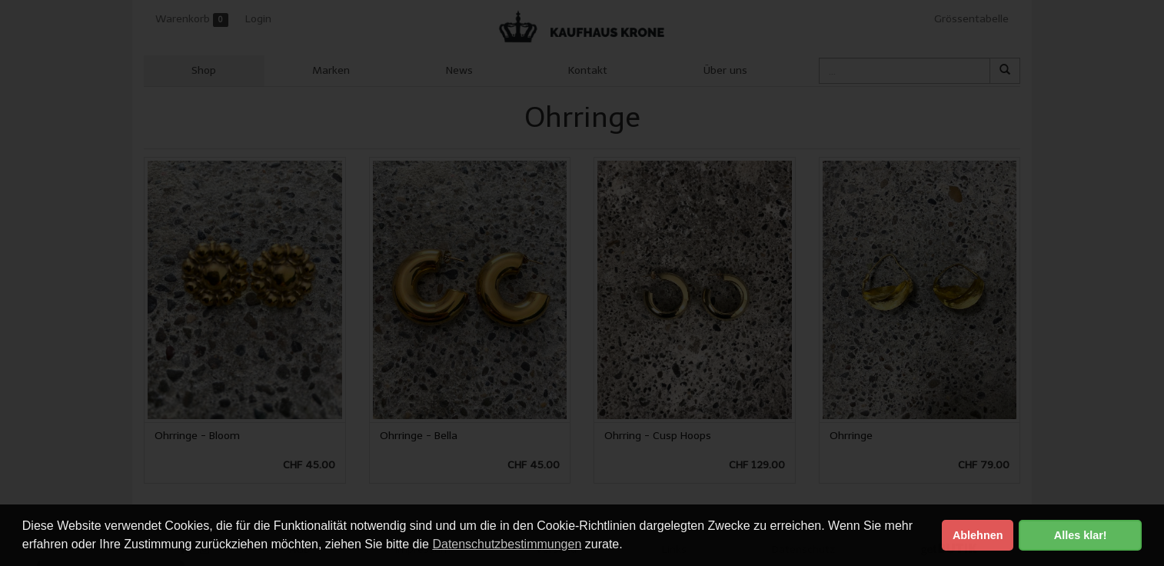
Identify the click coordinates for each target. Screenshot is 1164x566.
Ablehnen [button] (978, 535)
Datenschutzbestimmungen (506, 544)
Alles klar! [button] (1080, 535)
